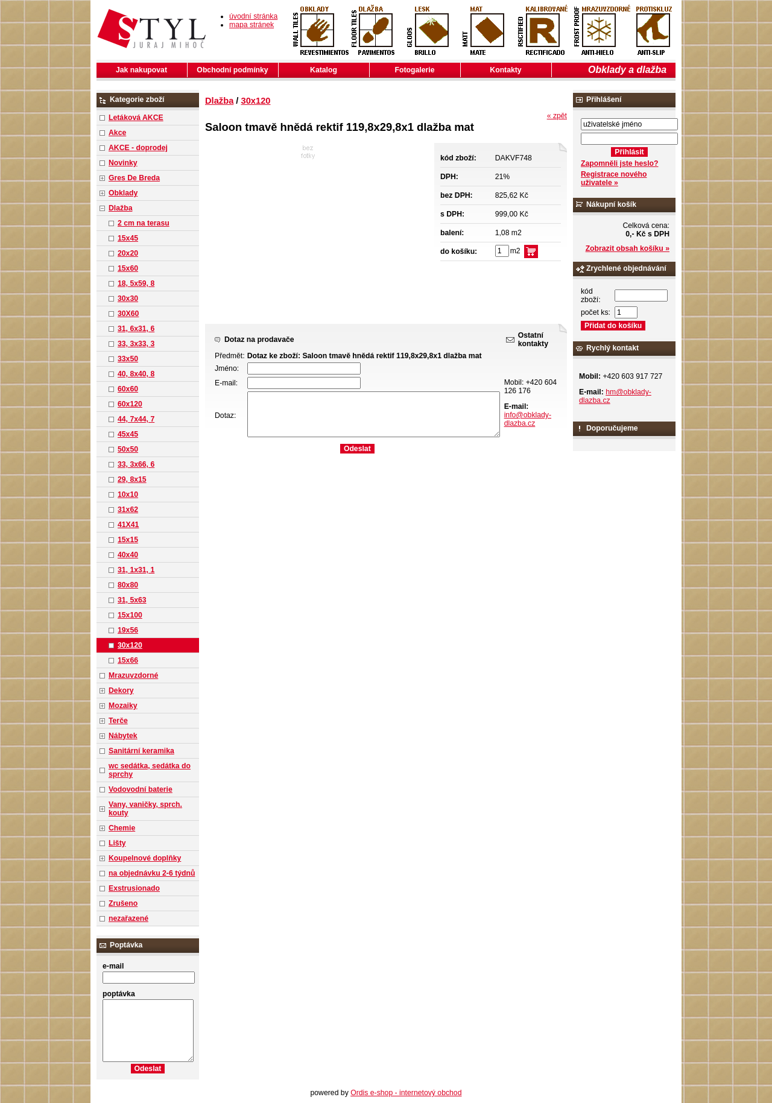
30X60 (128, 313)
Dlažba (120, 208)
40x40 (128, 555)
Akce (117, 132)
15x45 (128, 238)
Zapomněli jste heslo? (620, 163)
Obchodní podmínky (232, 70)
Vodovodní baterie (140, 789)
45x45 (128, 434)
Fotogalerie (415, 70)
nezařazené (128, 918)
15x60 (128, 268)
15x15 (128, 540)
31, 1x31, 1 (136, 570)
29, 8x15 (132, 479)
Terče (118, 720)
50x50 (128, 449)
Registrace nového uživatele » (614, 178)
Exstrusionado (134, 888)
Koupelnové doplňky (145, 858)
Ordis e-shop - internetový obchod (405, 1093)
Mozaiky (123, 705)
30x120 (130, 645)
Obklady (123, 193)
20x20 (128, 253)
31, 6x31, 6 (136, 328)
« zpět (557, 116)
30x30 (128, 298)
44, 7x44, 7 (136, 419)
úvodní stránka (253, 16)
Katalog (323, 70)
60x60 (128, 389)
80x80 (128, 585)
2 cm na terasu (143, 223)
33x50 (128, 359)
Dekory (121, 690)
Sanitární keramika (141, 751)
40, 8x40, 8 (136, 374)
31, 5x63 (132, 600)
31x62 (128, 509)
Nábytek (123, 736)
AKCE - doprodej (138, 148)
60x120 (130, 404)
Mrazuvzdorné (133, 675)
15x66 (128, 660)
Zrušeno (123, 903)
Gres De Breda (134, 178)
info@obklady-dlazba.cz (527, 419)
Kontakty (505, 70)
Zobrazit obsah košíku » (627, 248)
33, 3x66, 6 (136, 464)
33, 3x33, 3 (136, 344)
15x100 (130, 615)
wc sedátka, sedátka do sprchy (150, 770)
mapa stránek (251, 25)
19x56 (128, 630)
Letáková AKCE (136, 117)
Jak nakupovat (141, 70)
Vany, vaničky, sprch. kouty (145, 808)
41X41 (128, 524)
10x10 (128, 494)
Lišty (117, 843)
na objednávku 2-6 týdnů (152, 873)
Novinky (123, 163)
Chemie (122, 828)
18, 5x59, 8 (136, 283)
